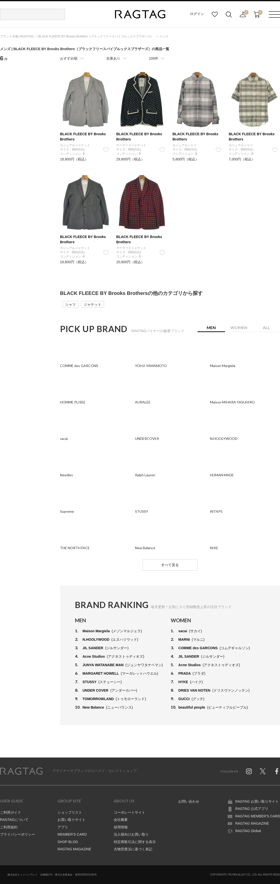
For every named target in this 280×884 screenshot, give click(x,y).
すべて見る (170, 565)
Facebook (277, 771)
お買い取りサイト (72, 820)
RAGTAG (21, 771)
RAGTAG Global (248, 831)
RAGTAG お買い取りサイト (257, 801)
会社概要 (121, 820)
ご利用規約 (9, 827)
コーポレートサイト (129, 812)
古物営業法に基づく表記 (133, 849)
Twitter (263, 771)
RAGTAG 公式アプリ (251, 809)
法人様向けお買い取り (131, 834)
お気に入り (215, 14)
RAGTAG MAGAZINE (74, 849)
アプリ (63, 827)
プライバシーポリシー (17, 834)
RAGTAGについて (14, 820)
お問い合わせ (188, 801)
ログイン (197, 14)
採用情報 (121, 827)
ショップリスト (70, 812)
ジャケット (92, 304)
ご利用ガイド (10, 812)
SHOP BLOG (68, 842)
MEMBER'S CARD (72, 834)
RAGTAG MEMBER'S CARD (257, 816)
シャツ (70, 304)
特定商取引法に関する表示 (135, 842)
